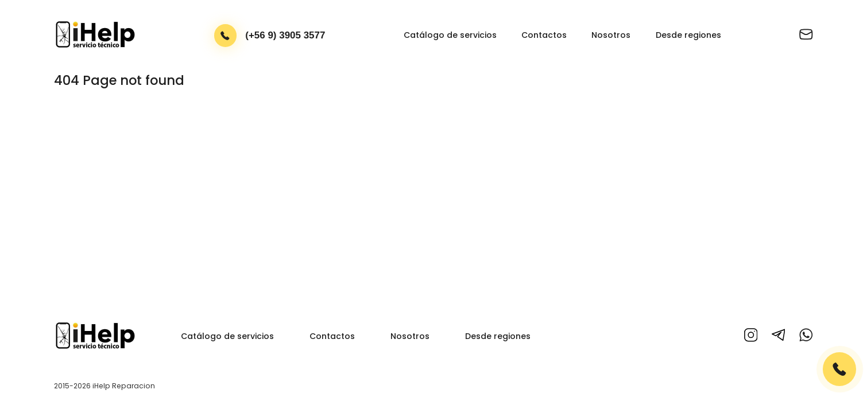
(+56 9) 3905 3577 (285, 35)
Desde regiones (688, 35)
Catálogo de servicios (450, 35)
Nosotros (610, 35)
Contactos (544, 35)
